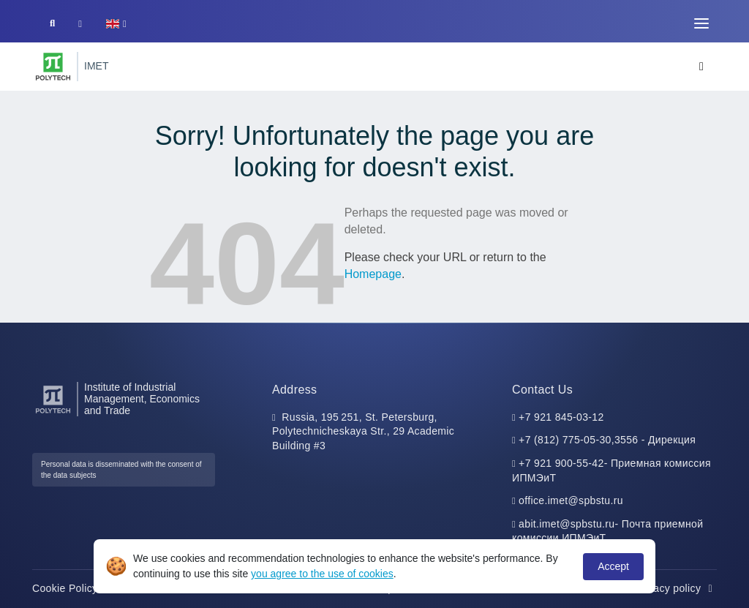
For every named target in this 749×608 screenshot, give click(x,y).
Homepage (373, 274)
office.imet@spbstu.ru (571, 500)
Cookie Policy (72, 588)
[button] (116, 23)
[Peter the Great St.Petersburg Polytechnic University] (53, 66)
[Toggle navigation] (701, 23)
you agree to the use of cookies (322, 573)
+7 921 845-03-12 (561, 417)
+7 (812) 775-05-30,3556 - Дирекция (607, 440)
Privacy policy (676, 588)
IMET (96, 66)
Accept (613, 566)
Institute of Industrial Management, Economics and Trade (142, 399)
